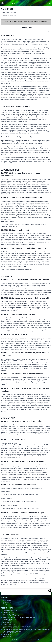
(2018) (17, 626)
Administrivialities (35, 640)
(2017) (7, 621)
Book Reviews (7, 600)
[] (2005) (10, 619)
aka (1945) (19, 617)
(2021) (11, 616)
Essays (5, 604)
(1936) (9, 633)
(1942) (10, 610)
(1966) (9, 612)
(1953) (9, 624)
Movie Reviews (7, 602)
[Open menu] (49, 3)
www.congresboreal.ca (26, 23)
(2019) (9, 614)
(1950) (11, 628)
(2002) (8, 622)
